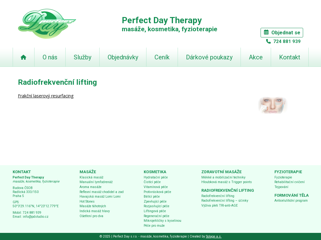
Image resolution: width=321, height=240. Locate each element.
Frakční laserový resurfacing (45, 96)
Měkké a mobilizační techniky (223, 177)
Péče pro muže (154, 226)
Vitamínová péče (156, 187)
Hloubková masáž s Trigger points (226, 182)
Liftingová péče (155, 211)
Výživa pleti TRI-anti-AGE (219, 206)
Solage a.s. (214, 236)
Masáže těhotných (93, 206)
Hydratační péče (156, 177)
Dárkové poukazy (209, 57)
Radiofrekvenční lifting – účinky (224, 201)
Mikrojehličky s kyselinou (162, 221)
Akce (256, 57)
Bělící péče (152, 197)
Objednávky (123, 57)
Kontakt (289, 57)
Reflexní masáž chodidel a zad (102, 192)
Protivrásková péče (157, 192)
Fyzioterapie (283, 177)
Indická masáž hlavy (95, 211)
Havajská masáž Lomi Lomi (100, 197)
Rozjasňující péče (156, 206)
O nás (50, 57)
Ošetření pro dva (91, 216)
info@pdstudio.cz (35, 217)
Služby (82, 57)
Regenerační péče (156, 216)
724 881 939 (286, 41)
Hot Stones (87, 201)
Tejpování (281, 187)
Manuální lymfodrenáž (96, 182)
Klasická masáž (91, 177)
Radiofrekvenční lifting (217, 196)
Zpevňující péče (155, 201)
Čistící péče (152, 182)
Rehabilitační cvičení (289, 182)
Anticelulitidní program (291, 201)
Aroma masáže (90, 187)
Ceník (162, 57)
